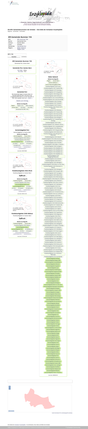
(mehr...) (30, 98)
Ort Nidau (15, 143)
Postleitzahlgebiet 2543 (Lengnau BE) (53, 171)
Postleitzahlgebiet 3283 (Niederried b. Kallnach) (53, 107)
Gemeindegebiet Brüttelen (53, 305)
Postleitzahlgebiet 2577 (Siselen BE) (53, 205)
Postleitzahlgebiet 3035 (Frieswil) (53, 142)
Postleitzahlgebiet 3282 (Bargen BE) (53, 94)
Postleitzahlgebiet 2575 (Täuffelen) (53, 229)
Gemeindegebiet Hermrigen (53, 340)
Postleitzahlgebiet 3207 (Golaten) (53, 103)
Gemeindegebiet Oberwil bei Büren (53, 297)
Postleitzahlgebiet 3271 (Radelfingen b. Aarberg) (53, 120)
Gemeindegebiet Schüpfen (53, 273)
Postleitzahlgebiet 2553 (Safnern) (53, 242)
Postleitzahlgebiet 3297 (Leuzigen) (53, 173)
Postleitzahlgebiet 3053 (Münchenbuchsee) (53, 138)
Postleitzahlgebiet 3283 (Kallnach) (53, 95)
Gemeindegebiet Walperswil (53, 368)
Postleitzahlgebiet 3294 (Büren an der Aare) (53, 164)
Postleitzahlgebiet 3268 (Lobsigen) (53, 146)
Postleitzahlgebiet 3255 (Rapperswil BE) (53, 130)
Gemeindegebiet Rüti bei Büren (53, 301)
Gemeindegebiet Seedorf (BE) (53, 275)
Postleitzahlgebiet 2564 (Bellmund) (53, 219)
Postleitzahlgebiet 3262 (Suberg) (53, 101)
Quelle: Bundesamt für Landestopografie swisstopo (62, 412)
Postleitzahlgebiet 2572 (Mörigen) (53, 238)
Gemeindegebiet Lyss (53, 267)
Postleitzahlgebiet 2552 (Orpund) (53, 221)
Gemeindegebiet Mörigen (53, 350)
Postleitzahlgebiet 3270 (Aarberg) (53, 90)
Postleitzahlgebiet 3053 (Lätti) (53, 122)
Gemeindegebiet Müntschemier (53, 318)
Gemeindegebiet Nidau (22, 227)
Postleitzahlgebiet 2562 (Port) (22, 139)
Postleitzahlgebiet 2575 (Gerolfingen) (53, 249)
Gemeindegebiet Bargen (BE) (53, 260)
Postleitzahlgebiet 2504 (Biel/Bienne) (53, 152)
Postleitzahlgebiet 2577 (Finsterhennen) (53, 191)
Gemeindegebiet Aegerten (53, 329)
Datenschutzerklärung (37, 427)
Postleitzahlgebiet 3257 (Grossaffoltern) (53, 97)
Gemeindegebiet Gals (53, 310)
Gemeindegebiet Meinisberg (53, 296)
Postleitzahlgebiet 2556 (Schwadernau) (53, 246)
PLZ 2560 (19, 70)
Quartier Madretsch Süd (27, 145)
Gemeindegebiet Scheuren (53, 359)
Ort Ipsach (28, 143)
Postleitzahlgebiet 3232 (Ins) (53, 186)
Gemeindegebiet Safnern (53, 357)
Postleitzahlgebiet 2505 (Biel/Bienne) (53, 153)
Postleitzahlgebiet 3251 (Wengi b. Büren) (53, 124)
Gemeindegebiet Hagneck (53, 339)
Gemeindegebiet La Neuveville (53, 327)
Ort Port (22, 143)
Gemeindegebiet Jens (53, 342)
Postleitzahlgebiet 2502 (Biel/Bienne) (53, 148)
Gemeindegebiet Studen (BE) (53, 363)
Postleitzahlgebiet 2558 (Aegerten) (53, 214)
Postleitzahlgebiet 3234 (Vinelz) (53, 206)
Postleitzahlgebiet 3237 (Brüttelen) (53, 184)
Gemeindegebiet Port (17, 141)
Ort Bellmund (17, 145)
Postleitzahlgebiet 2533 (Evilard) (53, 158)
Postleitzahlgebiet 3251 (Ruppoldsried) (53, 126)
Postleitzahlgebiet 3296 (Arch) (53, 160)
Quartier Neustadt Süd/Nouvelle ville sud (22, 232)
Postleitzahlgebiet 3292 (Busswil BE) (53, 114)
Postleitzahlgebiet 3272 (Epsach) (53, 227)
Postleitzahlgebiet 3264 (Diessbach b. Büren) (53, 167)
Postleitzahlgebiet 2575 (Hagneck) (53, 199)
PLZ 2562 (20, 71)
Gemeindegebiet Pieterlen (53, 299)
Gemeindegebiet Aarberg (53, 258)
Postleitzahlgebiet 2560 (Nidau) (22, 138)
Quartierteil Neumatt (22, 148)
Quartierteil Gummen (17, 189)
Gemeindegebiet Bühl (53, 335)
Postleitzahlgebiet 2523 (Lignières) (53, 212)
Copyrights (47, 427)
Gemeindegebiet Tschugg (53, 324)
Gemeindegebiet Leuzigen (53, 292)
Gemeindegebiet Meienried (53, 294)
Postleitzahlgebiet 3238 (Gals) (53, 195)
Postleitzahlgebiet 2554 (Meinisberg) (53, 176)
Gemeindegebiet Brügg (53, 333)
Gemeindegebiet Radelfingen (53, 269)
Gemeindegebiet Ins (53, 314)
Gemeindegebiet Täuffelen (53, 367)
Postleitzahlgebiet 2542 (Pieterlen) (53, 180)
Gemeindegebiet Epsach (53, 337)
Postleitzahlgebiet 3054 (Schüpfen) (53, 140)
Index (9, 427)
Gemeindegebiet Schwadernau (53, 361)
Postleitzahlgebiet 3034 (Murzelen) (53, 115)
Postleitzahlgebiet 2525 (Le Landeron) (53, 193)
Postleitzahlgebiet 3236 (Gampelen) (53, 197)
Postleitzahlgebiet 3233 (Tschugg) (53, 188)
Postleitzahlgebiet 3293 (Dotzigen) (53, 169)
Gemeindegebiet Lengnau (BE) (53, 290)
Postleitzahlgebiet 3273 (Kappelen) (53, 92)
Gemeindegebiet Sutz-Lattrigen (53, 365)
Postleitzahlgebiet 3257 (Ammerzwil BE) (53, 99)
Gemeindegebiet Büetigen (53, 282)
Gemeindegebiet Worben (53, 370)
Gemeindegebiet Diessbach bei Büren (53, 286)
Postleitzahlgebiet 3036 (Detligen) (53, 117)
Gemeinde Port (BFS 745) (22, 109)
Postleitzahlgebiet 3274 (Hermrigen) (53, 231)
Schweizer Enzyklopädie (20, 424)
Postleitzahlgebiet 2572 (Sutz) (53, 248)
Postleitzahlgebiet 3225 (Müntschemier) (53, 203)
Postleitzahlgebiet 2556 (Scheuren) (53, 244)
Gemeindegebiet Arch (53, 281)
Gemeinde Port (21, 46)
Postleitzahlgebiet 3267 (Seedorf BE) (53, 88)
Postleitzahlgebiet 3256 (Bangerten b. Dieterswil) (53, 134)
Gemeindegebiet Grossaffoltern (53, 262)
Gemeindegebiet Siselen (53, 320)
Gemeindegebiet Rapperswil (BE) (53, 271)
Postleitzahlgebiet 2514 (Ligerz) (53, 208)
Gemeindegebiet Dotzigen (53, 288)
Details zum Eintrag (22, 101)
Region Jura (20, 49)
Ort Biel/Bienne (28, 141)
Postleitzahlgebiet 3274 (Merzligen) (53, 236)
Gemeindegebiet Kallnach (53, 264)
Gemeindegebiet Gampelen (53, 312)
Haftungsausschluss (24, 427)
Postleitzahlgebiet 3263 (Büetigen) (53, 162)
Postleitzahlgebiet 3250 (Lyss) (53, 86)
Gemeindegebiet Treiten (53, 322)
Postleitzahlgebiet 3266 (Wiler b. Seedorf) (53, 144)
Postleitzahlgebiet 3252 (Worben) (53, 110)
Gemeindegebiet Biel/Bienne (53, 277)
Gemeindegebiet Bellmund (22, 184)
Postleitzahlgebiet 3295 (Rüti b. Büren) (53, 182)
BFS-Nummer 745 (22, 39)
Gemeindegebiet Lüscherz (53, 316)
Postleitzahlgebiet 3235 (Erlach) (53, 190)
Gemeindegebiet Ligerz (53, 346)
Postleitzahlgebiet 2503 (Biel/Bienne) (53, 150)
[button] (14, 57)
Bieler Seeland (21, 48)
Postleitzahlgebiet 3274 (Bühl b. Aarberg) (53, 225)
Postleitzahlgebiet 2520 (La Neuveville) (53, 210)
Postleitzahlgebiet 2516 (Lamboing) (53, 256)
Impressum (15, 427)
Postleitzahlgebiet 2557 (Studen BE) (53, 112)
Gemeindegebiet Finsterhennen (53, 309)
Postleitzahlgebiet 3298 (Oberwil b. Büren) (53, 178)
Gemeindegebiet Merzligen (53, 348)
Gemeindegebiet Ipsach (53, 344)
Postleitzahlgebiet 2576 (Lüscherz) (53, 201)
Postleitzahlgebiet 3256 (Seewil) (53, 137)
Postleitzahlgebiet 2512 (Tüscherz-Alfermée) (53, 254)
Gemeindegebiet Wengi (53, 303)
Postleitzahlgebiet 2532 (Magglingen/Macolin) (53, 156)
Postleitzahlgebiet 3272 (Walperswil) (53, 251)
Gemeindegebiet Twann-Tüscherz (53, 372)
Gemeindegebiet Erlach (53, 307)
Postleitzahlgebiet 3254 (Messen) (53, 128)
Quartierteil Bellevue (27, 189)
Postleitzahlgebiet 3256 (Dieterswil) (53, 132)
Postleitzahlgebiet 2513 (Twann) (53, 234)
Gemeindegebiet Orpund (53, 353)
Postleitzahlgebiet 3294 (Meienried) (53, 175)
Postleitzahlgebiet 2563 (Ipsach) (53, 218)
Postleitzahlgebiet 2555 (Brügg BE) (53, 223)
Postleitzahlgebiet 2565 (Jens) (53, 233)
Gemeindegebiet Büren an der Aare (53, 284)
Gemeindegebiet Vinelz (53, 325)
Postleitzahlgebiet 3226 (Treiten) (53, 105)
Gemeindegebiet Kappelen (53, 266)
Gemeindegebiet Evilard (53, 279)
